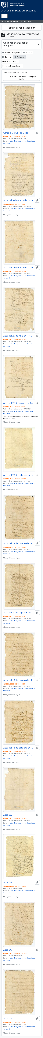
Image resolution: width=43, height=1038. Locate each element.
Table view (19, 57)
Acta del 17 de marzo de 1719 (18, 680)
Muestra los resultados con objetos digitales (21, 77)
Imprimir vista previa (11, 52)
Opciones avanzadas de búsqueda (16, 44)
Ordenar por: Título (9, 61)
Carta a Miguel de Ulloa (15, 132)
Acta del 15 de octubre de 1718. (18, 747)
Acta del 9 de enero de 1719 (18, 200)
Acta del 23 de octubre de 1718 (18, 475)
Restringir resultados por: (22, 27)
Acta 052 (7, 814)
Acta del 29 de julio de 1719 (17, 335)
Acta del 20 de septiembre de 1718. (18, 612)
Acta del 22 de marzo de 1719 (18, 543)
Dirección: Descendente (11, 66)
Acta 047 (7, 949)
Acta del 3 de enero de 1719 (18, 267)
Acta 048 (7, 882)
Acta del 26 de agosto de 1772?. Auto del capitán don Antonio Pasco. (18, 403)
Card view (7, 57)
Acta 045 (7, 1018)
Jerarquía (27, 52)
